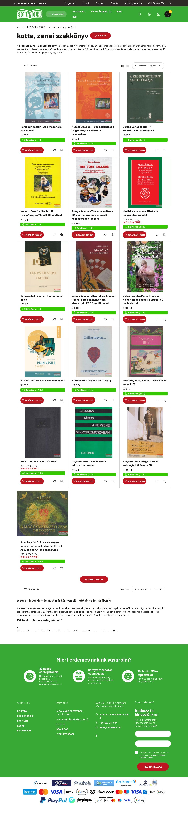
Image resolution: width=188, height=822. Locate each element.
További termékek (94, 579)
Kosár (21, 725)
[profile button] (158, 14)
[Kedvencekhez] (54, 150)
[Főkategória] (18, 27)
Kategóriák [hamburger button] (56, 14)
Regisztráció (25, 715)
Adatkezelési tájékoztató (72, 719)
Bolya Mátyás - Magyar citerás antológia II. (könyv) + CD (141, 463)
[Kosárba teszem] (32, 150)
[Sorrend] (148, 65)
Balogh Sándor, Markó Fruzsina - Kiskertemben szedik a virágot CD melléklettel (143, 299)
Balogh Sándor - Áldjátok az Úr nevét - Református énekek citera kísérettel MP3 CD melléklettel (93, 299)
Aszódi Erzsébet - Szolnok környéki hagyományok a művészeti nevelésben (93, 130)
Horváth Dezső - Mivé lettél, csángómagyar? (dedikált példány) (41, 213)
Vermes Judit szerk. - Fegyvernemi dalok (41, 297)
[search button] (140, 14)
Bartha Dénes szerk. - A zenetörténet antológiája (138, 128)
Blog (119, 11)
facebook (96, 736)
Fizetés (60, 724)
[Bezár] (170, 3)
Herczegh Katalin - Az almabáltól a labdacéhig (41, 128)
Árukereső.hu (126, 785)
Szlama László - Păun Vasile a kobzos (42, 380)
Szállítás (62, 729)
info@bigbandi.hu (110, 727)
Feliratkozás (153, 766)
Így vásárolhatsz (101, 11)
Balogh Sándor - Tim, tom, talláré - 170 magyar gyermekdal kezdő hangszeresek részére (92, 215)
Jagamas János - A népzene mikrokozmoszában (89, 463)
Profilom (22, 720)
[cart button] (167, 14)
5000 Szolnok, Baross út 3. (114, 716)
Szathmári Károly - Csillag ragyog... (92, 380)
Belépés (22, 711)
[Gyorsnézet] (61, 150)
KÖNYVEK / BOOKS (36, 27)
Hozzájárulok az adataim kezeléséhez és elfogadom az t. (154, 755)
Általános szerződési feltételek (69, 713)
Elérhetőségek (65, 734)
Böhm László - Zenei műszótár (38, 461)
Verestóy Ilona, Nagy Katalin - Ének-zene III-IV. (144, 382)
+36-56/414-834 (108, 722)
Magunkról (79, 11)
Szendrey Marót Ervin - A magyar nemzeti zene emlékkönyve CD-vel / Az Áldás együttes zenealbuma (42, 546)
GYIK (74, 16)
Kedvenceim (24, 730)
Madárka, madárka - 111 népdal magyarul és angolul (140, 213)
